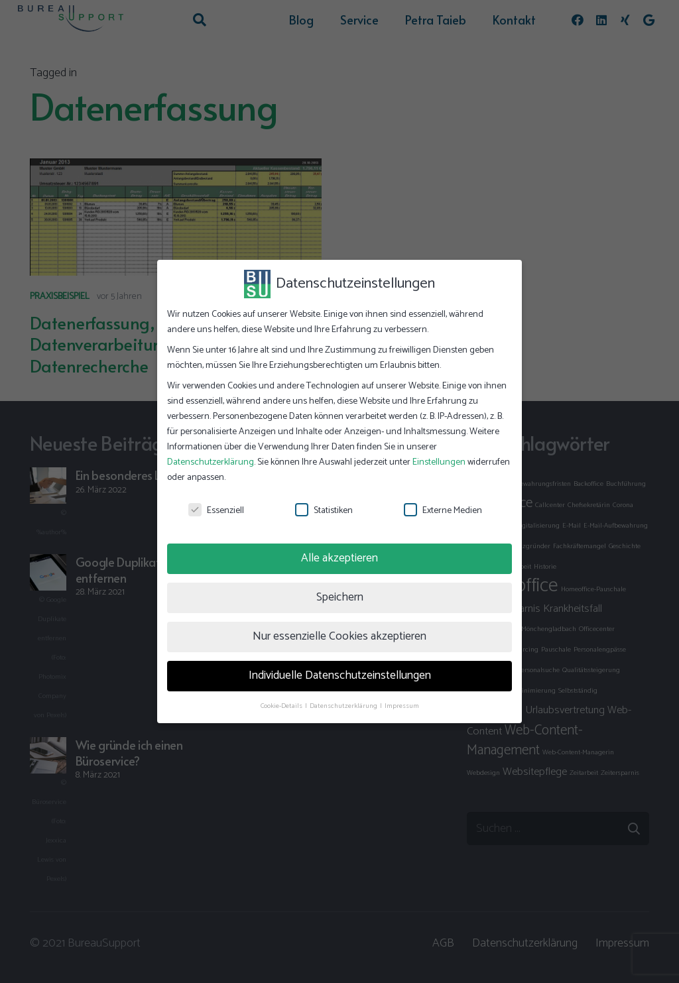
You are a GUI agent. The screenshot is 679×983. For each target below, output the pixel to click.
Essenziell (216, 510)
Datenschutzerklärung (210, 462)
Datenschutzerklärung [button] (344, 706)
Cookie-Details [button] (282, 706)
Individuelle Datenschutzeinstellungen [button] (340, 675)
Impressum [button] (402, 706)
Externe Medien (443, 510)
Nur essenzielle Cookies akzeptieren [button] (339, 636)
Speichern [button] (339, 597)
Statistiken (324, 510)
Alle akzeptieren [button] (339, 558)
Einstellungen (438, 462)
